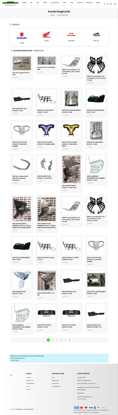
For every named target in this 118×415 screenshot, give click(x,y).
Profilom (28, 377)
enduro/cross (55, 4)
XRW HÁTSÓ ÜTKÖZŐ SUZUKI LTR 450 (69, 326)
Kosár (28, 386)
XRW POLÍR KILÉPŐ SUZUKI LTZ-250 (45, 258)
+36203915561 (10, 5)
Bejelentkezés (30, 383)
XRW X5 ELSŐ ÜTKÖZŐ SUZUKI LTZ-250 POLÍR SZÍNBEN (94, 259)
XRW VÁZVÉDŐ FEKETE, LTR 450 (45, 294)
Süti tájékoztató (56, 386)
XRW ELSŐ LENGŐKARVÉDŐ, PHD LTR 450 (21, 258)
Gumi (64, 4)
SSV (31, 4)
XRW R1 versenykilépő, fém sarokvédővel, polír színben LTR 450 (71, 219)
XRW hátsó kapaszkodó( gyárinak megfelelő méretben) (20, 178)
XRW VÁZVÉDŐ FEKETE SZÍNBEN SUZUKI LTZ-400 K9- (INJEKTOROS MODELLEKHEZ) (21, 225)
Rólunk (98, 2)
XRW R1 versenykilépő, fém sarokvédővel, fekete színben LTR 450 (96, 218)
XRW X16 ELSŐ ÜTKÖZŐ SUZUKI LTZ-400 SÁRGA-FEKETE (69, 144)
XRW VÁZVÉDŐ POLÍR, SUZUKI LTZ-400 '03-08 (44, 177)
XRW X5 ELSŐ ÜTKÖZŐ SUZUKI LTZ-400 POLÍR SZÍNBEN (19, 144)
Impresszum (55, 383)
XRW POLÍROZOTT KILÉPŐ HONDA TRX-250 (70, 258)
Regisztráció (29, 380)
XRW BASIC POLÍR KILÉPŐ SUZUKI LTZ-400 (45, 111)
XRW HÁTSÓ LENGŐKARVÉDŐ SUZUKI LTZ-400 (71, 111)
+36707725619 (14, 360)
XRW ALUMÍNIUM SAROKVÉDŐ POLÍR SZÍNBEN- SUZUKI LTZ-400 (96, 178)
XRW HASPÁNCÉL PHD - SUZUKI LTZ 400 (19, 109)
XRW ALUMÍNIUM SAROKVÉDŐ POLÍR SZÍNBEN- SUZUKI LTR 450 (21, 327)
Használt (80, 2)
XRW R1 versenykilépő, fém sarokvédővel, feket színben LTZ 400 (96, 78)
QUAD (45, 4)
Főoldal (24, 2)
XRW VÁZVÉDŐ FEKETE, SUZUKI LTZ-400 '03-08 (69, 186)
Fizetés (28, 389)
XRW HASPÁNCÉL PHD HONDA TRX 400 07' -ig (94, 326)
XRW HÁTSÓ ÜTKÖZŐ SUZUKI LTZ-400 (44, 326)
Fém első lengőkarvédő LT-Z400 (21, 74)
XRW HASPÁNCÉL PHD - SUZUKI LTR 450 (69, 292)
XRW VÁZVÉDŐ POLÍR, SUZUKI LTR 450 (19, 292)
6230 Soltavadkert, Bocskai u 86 (86, 383)
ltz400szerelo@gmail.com (17, 358)
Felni (71, 4)
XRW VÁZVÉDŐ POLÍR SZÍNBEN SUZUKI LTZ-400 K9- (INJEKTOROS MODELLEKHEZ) (46, 225)
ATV (38, 4)
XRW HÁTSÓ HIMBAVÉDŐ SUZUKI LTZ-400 (95, 143)
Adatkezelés (55, 380)
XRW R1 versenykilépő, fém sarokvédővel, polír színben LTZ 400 (71, 71)
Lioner (25, 409)
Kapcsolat (89, 2)
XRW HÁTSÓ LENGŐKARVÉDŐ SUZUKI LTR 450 (96, 292)
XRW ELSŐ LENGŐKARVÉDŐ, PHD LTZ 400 (95, 111)
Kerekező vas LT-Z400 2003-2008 (46, 68)
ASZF (53, 377)
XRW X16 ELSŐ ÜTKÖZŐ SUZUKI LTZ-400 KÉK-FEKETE (46, 143)
